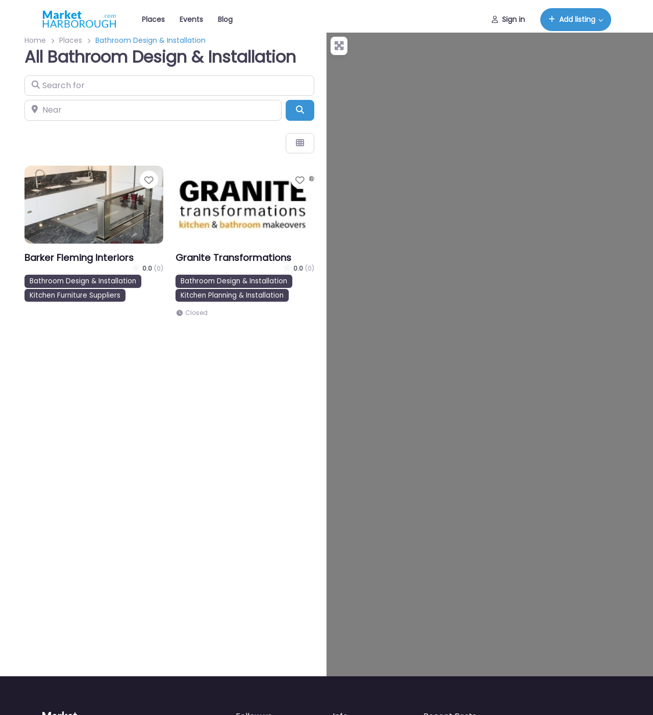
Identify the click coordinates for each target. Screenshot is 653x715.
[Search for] (169, 85)
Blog (225, 19)
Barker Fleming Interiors (79, 257)
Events (191, 19)
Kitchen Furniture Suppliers (75, 295)
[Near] (153, 110)
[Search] (300, 110)
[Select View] (300, 143)
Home (35, 40)
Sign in (508, 19)
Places (153, 19)
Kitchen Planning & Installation (232, 295)
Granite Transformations (233, 257)
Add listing (571, 19)
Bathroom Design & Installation (83, 281)
